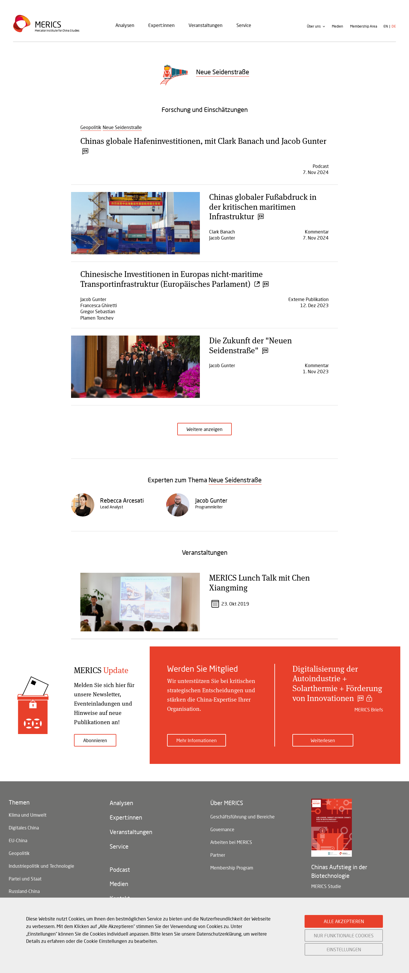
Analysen (124, 25)
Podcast (120, 869)
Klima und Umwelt (27, 815)
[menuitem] (124, 25)
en (385, 26)
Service (243, 25)
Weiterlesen (323, 740)
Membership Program (231, 867)
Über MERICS (226, 803)
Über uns (314, 26)
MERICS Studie (326, 886)
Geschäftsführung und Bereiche (242, 816)
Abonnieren (95, 740)
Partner (217, 855)
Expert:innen (161, 25)
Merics (48, 24)
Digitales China (24, 827)
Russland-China (24, 891)
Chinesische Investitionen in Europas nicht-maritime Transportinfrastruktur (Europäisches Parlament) (173, 278)
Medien (337, 26)
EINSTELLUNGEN (344, 949)
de (394, 26)
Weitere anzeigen (204, 429)
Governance (222, 829)
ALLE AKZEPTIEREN (344, 921)
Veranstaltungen (205, 25)
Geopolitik (19, 853)
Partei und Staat (25, 878)
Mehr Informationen (196, 740)
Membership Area (363, 26)
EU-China (18, 840)
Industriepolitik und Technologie (41, 866)
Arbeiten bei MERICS (231, 842)
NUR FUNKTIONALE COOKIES (344, 935)
